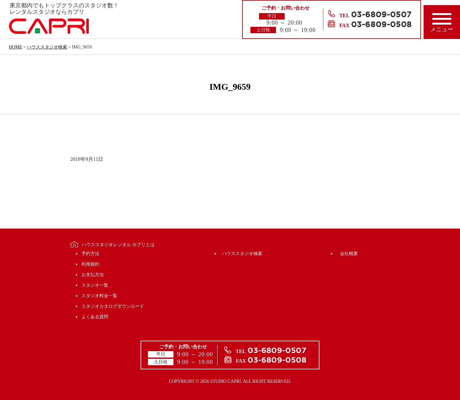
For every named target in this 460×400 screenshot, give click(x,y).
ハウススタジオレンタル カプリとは (118, 244)
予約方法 (90, 253)
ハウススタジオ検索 (242, 253)
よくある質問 (94, 316)
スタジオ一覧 (94, 285)
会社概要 (349, 253)
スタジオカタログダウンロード (112, 306)
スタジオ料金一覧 (99, 295)
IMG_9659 (229, 87)
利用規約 (90, 264)
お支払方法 (92, 274)
